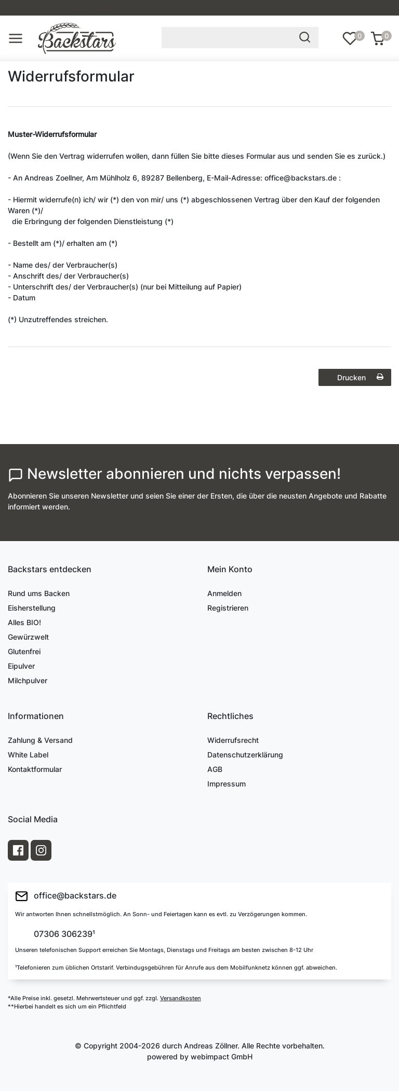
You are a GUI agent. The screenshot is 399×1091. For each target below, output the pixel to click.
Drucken (360, 377)
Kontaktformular (35, 769)
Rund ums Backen (39, 593)
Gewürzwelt (28, 636)
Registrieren (227, 607)
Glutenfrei (24, 651)
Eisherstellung (32, 607)
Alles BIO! (24, 622)
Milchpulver (27, 680)
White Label (28, 754)
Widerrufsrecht (233, 740)
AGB (214, 769)
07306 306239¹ (63, 934)
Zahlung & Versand (40, 740)
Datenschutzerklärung (245, 754)
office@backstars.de (65, 896)
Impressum (226, 783)
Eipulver (21, 665)
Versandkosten (180, 998)
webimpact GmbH (221, 1056)
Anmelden (224, 593)
